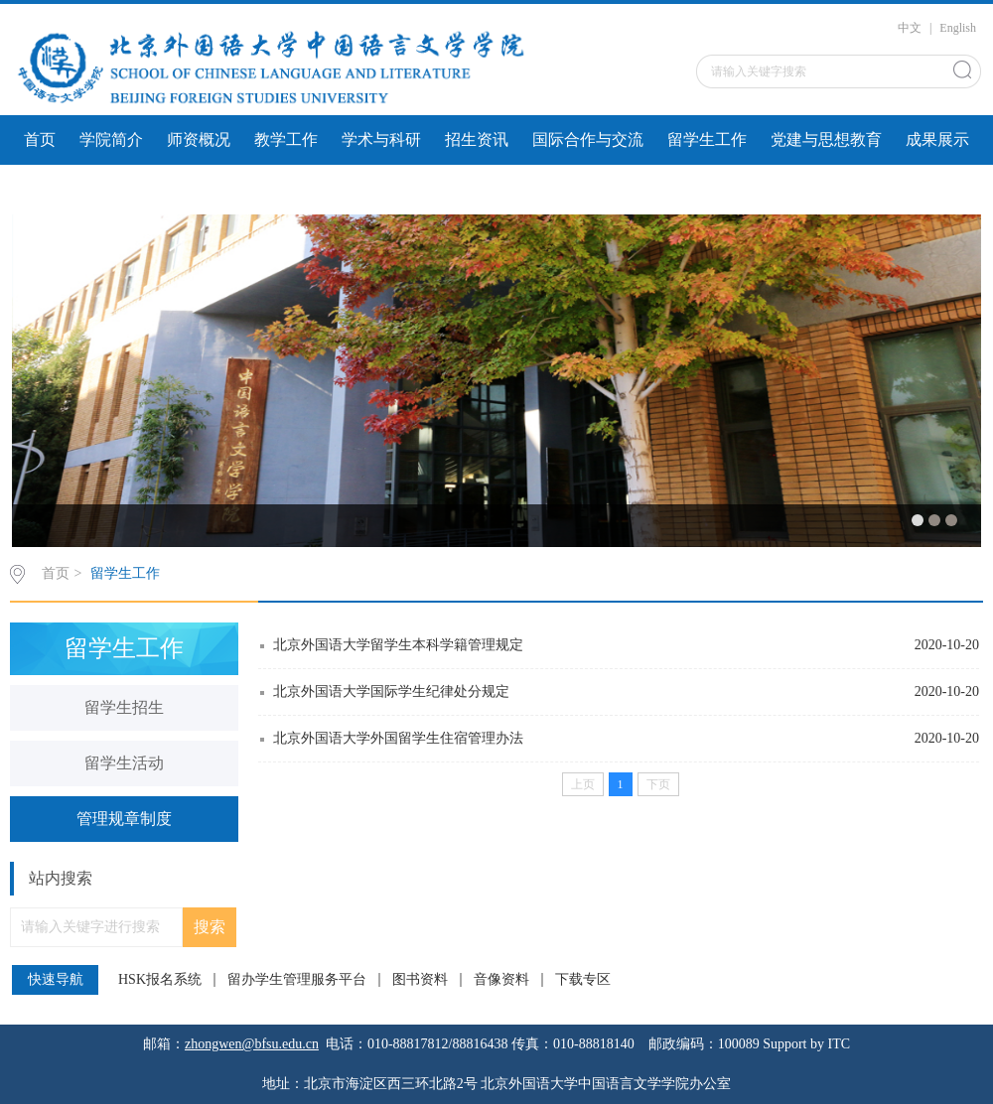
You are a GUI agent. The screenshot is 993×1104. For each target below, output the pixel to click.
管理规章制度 (124, 818)
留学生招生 (124, 707)
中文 (910, 28)
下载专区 (583, 980)
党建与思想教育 (826, 139)
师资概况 (198, 139)
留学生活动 (124, 763)
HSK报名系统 (160, 980)
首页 (40, 139)
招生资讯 (476, 139)
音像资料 (501, 980)
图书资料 (420, 980)
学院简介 (111, 139)
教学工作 (286, 139)
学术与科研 (381, 139)
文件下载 (55, 189)
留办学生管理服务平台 (296, 980)
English (957, 28)
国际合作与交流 (587, 139)
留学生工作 (707, 139)
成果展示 (937, 139)
